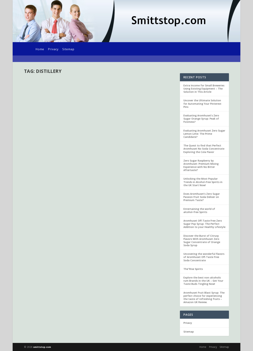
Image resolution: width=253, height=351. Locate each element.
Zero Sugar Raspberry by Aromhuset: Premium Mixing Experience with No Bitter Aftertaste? (201, 165)
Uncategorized (60, 90)
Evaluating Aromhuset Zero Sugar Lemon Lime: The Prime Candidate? (204, 134)
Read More (37, 117)
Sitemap (68, 49)
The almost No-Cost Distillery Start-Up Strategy (61, 83)
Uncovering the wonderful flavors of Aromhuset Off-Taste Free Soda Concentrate (203, 257)
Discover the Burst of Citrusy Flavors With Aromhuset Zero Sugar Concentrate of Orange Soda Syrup (201, 240)
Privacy (53, 49)
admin (34, 90)
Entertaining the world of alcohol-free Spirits (199, 210)
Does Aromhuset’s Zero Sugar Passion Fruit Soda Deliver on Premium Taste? (201, 197)
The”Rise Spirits (193, 269)
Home (39, 49)
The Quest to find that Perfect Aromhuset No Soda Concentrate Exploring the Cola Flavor (203, 148)
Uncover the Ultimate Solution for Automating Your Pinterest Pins (202, 103)
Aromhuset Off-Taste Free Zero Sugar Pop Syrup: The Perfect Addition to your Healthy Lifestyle (204, 224)
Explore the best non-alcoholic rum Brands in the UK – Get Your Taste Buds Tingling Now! (203, 281)
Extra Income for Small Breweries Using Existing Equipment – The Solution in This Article (203, 88)
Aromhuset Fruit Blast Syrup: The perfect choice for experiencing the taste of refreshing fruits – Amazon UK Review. (204, 297)
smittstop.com (42, 347)
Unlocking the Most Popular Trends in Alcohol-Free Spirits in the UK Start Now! (202, 182)
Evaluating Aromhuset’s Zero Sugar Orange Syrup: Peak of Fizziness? (201, 118)
